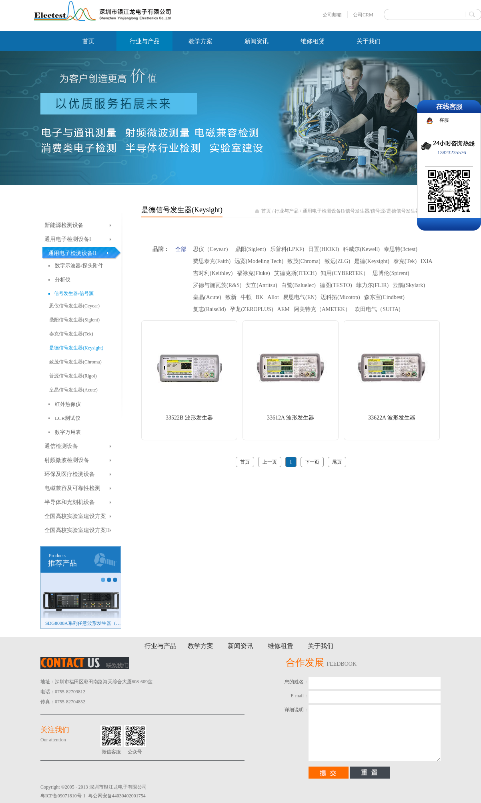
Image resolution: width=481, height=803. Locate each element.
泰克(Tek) (405, 261)
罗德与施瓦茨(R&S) (217, 285)
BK (259, 297)
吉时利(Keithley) (213, 273)
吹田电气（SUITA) (378, 309)
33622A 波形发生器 (391, 418)
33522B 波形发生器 (189, 418)
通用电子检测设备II (323, 211)
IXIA (427, 261)
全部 (180, 249)
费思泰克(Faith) (211, 261)
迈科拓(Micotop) (340, 297)
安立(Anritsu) (261, 285)
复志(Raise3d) (209, 309)
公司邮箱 (332, 15)
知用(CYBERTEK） (345, 273)
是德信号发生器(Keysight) (414, 211)
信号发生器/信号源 (365, 211)
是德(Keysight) (371, 261)
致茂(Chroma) (303, 261)
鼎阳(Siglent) (250, 249)
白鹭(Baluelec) (298, 285)
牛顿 (246, 297)
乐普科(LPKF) (287, 249)
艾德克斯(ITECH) (295, 273)
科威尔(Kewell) (361, 249)
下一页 (312, 462)
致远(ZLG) (338, 261)
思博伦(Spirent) (391, 273)
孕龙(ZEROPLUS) (251, 309)
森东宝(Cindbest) (384, 297)
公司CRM (363, 15)
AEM (283, 309)
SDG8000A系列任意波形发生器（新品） (83, 623)
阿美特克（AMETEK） (322, 309)
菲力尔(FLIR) (372, 285)
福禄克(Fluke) (253, 273)
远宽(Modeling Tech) (258, 261)
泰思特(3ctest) (400, 249)
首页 (88, 41)
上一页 (270, 462)
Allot (273, 297)
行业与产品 (287, 211)
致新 (230, 297)
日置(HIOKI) (323, 249)
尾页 (337, 462)
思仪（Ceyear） (212, 249)
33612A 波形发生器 (290, 418)
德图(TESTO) (336, 285)
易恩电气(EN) (300, 297)
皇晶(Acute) (207, 297)
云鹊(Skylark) (409, 285)
